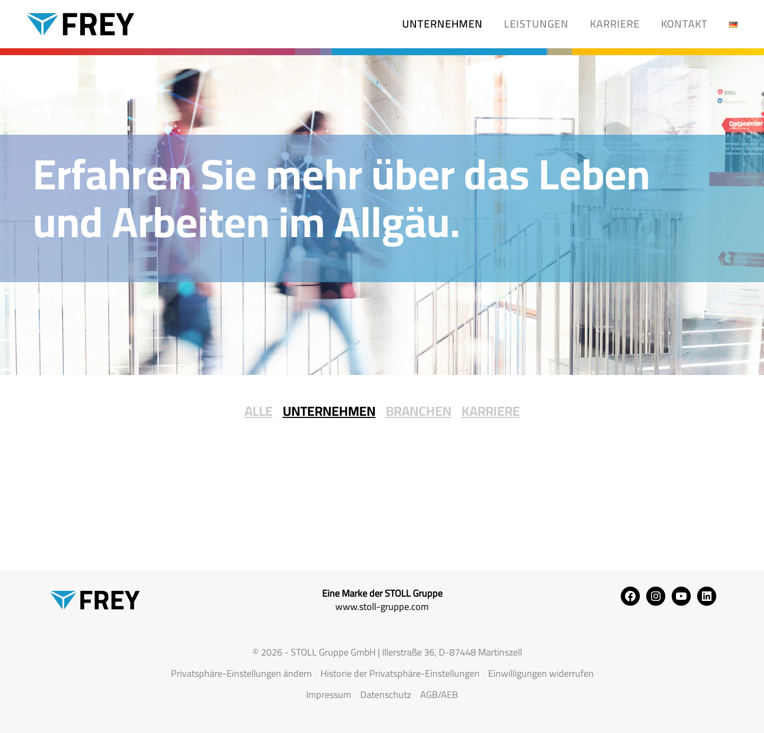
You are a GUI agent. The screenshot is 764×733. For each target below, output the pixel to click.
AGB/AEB (439, 694)
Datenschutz (385, 694)
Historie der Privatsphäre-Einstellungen (400, 673)
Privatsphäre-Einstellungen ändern (241, 673)
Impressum (328, 694)
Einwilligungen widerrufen (541, 673)
